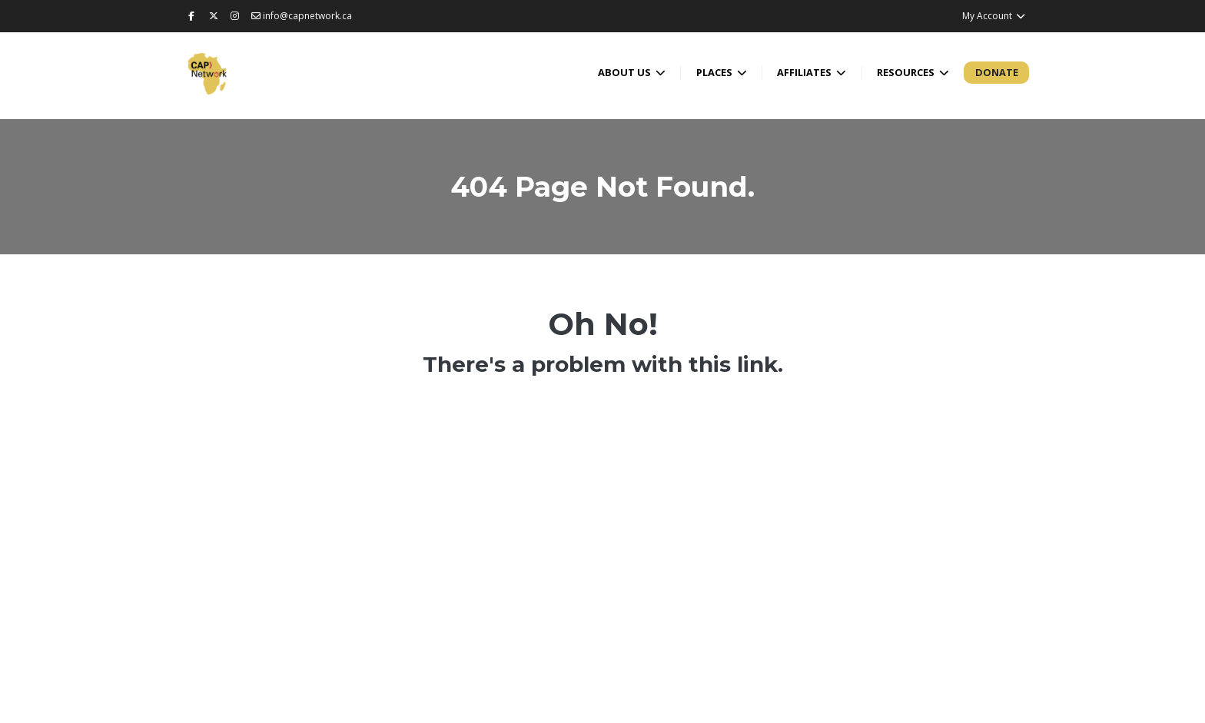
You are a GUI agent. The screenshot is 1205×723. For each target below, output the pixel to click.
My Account (994, 15)
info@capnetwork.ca (301, 15)
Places (715, 72)
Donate (996, 72)
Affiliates (805, 72)
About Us (625, 72)
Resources (907, 72)
